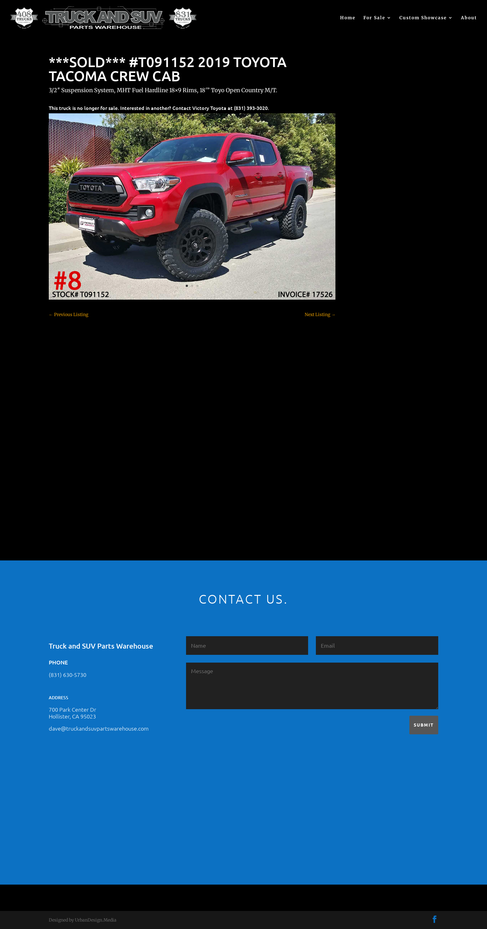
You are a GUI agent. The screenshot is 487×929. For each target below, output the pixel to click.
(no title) (362, 221)
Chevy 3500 (365, 294)
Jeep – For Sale (368, 414)
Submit (424, 724)
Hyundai (362, 392)
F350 (358, 371)
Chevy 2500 (365, 284)
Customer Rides (369, 316)
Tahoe (359, 468)
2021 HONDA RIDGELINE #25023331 (390, 160)
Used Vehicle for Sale (374, 501)
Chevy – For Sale (370, 262)
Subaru (360, 457)
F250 (358, 360)
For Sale (374, 18)
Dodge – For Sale (370, 338)
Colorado (362, 305)
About (469, 18)
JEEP (358, 403)
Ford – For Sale (368, 381)
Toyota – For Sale (371, 479)
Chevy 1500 (365, 273)
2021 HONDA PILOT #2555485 (384, 190)
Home (348, 18)
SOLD (359, 447)
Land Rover (365, 425)
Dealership (364, 327)
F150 (358, 349)
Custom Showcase (423, 18)
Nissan (360, 436)
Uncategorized (368, 490)
